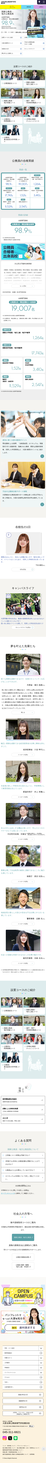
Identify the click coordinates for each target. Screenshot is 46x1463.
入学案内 (7, 1362)
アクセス (39, 3)
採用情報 (32, 1454)
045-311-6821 (12, 1432)
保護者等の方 (23, 1401)
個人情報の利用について (9, 1448)
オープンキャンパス (12, 7)
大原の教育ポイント (7, 43)
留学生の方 (23, 1407)
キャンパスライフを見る (23, 627)
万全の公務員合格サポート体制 (29, 43)
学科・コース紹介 (9, 32)
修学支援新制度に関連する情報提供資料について (15, 1454)
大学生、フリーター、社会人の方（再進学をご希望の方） (23, 1413)
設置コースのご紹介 (7, 37)
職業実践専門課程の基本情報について (12, 1450)
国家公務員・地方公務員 (22, 1237)
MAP (31, 1426)
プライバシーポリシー (23, 1445)
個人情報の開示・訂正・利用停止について (28, 1448)
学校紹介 (7, 1367)
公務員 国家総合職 (22, 1257)
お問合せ (41, 6)
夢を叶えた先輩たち (7, 53)
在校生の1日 (5, 49)
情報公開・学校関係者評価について (12, 1452)
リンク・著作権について (9, 1445)
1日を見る (23, 569)
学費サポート (8, 1358)
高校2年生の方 (23, 1394)
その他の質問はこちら (23, 1185)
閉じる (23, 712)
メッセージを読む (23, 754)
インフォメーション (10, 1372)
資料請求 (29, 6)
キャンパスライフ (29, 49)
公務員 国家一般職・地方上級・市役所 (23, 1266)
